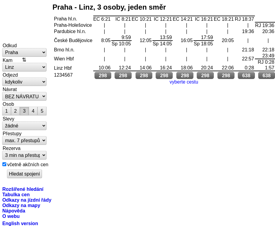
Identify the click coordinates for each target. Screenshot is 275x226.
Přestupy (12, 133)
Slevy (8, 118)
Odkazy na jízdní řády (27, 200)
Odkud (10, 45)
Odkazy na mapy (21, 205)
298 (103, 75)
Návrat (10, 89)
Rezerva (12, 148)
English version (20, 223)
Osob (8, 104)
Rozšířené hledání (22, 189)
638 (246, 75)
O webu (11, 216)
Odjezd (10, 75)
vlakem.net (24, 21)
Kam (8, 60)
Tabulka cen (16, 194)
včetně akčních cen (27, 164)
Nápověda (13, 210)
